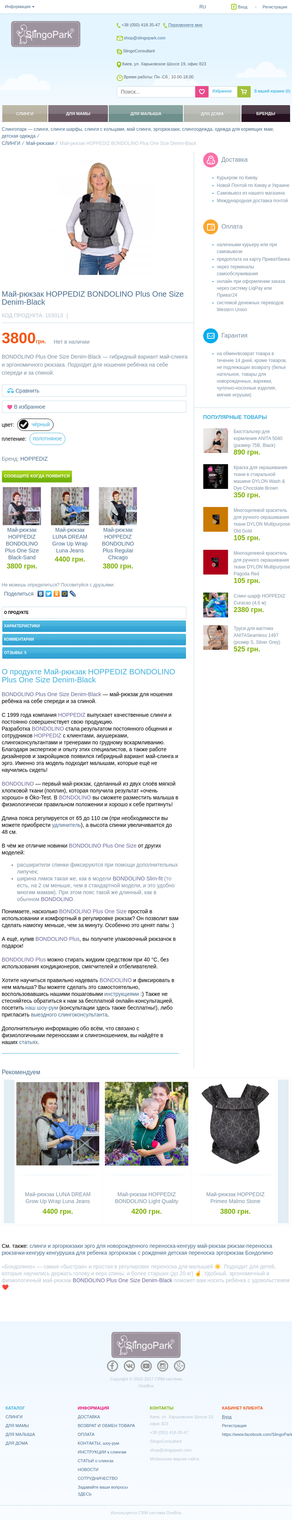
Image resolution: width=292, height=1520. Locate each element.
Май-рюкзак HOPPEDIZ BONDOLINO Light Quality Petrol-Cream (146, 1201)
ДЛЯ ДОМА (17, 1443)
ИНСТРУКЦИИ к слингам (102, 1452)
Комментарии (19, 639)
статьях (28, 1042)
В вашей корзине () (272, 91)
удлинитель (66, 825)
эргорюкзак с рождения (137, 1253)
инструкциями (121, 994)
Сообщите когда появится (37, 476)
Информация (18, 6)
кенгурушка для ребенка (76, 1253)
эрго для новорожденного (116, 1246)
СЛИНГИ (14, 1416)
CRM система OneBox (160, 1512)
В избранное (30, 407)
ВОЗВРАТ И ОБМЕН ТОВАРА (106, 1425)
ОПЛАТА (86, 1434)
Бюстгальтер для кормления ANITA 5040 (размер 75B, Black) (258, 438)
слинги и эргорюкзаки (56, 1246)
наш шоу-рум (41, 1008)
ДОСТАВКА (89, 1416)
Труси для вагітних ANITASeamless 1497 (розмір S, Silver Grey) (257, 635)
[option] (98, 218)
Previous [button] (9, 1152)
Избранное (222, 91)
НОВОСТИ (88, 1469)
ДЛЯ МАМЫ (17, 1425)
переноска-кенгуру (173, 1246)
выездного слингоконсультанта (69, 1015)
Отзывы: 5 (15, 653)
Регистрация (275, 7)
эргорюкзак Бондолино (244, 1253)
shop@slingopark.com (145, 38)
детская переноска (191, 1253)
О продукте (16, 613)
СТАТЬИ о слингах (96, 1460)
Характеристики (22, 626)
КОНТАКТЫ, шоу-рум (98, 1443)
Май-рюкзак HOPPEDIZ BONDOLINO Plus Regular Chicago (118, 543)
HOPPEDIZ (34, 459)
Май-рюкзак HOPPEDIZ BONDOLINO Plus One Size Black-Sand (22, 543)
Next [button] (283, 1152)
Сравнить (27, 391)
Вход (243, 7)
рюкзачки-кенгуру (23, 1253)
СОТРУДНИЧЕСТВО (97, 1478)
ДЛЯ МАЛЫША (20, 1434)
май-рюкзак (211, 1246)
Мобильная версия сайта (174, 1459)
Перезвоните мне (185, 25)
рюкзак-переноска (249, 1246)
